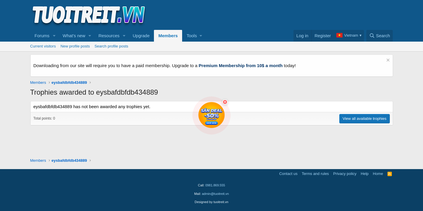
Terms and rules (315, 173)
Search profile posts (111, 46)
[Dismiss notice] (387, 61)
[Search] (379, 36)
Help (365, 173)
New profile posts (75, 46)
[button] (54, 36)
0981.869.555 (215, 185)
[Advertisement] (286, 15)
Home (378, 173)
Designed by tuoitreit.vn (212, 202)
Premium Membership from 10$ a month (241, 65)
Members (168, 35)
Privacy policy (344, 173)
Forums (42, 35)
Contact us (288, 173)
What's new (74, 35)
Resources (109, 35)
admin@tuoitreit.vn (215, 193)
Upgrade (141, 35)
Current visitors (43, 46)
